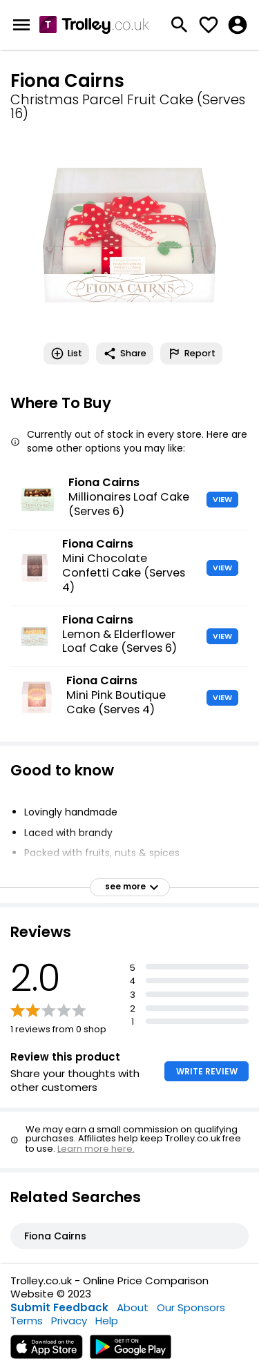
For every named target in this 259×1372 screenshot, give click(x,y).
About (132, 1307)
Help (106, 1320)
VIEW (222, 499)
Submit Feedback (59, 1307)
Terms (26, 1320)
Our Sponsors (191, 1307)
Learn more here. (96, 1148)
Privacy (69, 1320)
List (66, 353)
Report (191, 353)
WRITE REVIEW (207, 1071)
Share (124, 353)
